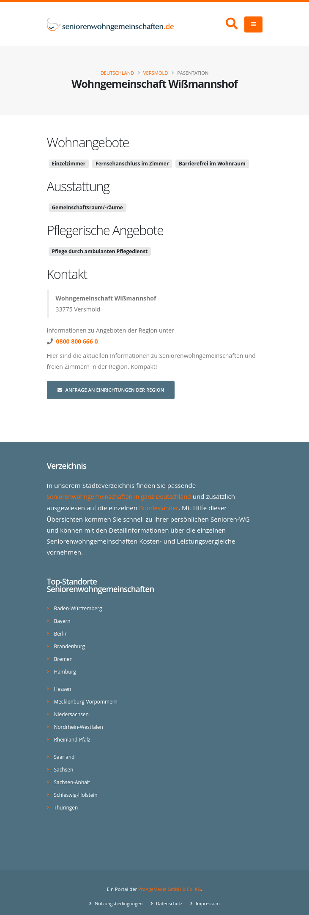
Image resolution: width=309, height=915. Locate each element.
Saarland (65, 751)
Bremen (64, 656)
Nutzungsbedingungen (116, 896)
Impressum (209, 896)
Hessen (63, 685)
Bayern (62, 619)
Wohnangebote (88, 142)
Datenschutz (169, 896)
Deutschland (117, 73)
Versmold (155, 73)
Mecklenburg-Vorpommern (87, 697)
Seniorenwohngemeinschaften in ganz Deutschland (123, 496)
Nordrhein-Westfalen (80, 722)
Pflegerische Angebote (105, 230)
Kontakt (67, 274)
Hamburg (65, 668)
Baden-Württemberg (79, 607)
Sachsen (64, 763)
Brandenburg (70, 643)
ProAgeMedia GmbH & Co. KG (170, 881)
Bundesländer (160, 507)
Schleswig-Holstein (77, 787)
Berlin (61, 631)
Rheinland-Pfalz (73, 734)
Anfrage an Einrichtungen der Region (110, 390)
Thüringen (66, 800)
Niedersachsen (72, 709)
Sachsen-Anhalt (73, 775)
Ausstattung (78, 186)
